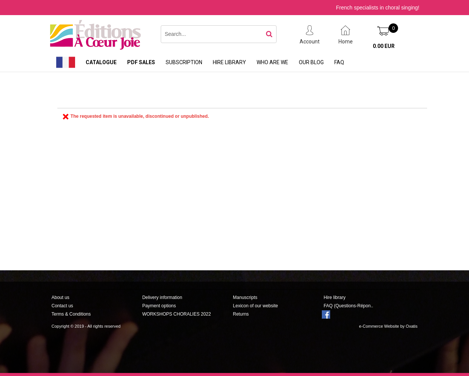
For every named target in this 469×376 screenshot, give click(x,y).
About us (60, 297)
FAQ (339, 62)
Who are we (272, 62)
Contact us (62, 305)
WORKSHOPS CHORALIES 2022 (176, 314)
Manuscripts (245, 297)
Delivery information (162, 297)
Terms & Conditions (71, 314)
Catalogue (101, 62)
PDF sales (141, 62)
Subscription (184, 62)
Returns (241, 314)
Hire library (229, 62)
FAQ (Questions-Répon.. (348, 305)
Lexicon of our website (255, 305)
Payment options (159, 305)
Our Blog (311, 62)
